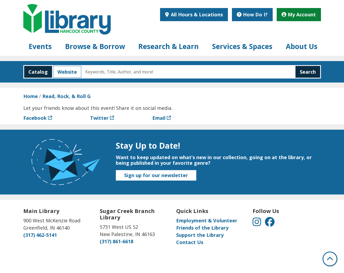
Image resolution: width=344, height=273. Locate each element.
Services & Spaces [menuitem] (242, 46)
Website (65, 72)
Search (308, 72)
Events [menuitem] (40, 46)
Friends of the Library (202, 228)
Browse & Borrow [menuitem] (95, 46)
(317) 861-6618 (116, 241)
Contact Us (189, 242)
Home (30, 96)
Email (158, 118)
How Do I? (252, 14)
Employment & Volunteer (206, 220)
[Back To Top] (330, 259)
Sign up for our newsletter (156, 175)
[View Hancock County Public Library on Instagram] (257, 223)
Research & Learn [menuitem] (168, 46)
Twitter (99, 118)
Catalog (36, 72)
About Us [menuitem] (301, 46)
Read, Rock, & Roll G (66, 96)
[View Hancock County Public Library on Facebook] (270, 223)
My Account (299, 14)
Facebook (35, 118)
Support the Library (200, 235)
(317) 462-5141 (40, 235)
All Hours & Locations (196, 14)
